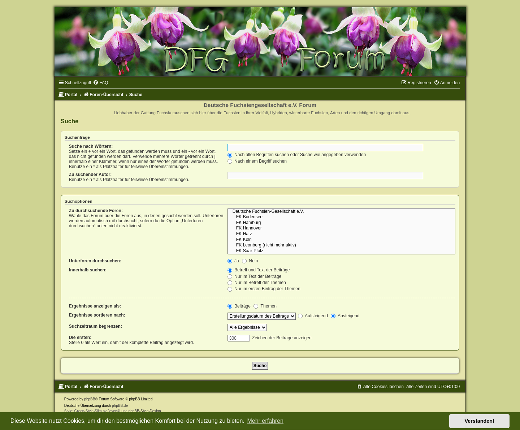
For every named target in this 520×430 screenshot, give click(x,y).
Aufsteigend (313, 315)
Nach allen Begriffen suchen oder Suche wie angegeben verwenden (297, 154)
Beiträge (239, 306)
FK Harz (341, 234)
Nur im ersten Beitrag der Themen (264, 288)
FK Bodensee (341, 217)
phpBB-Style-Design (145, 411)
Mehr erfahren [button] (265, 421)
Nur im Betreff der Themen (257, 282)
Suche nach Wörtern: (91, 146)
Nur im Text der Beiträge (255, 276)
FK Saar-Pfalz (341, 251)
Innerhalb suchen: (88, 269)
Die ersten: (80, 337)
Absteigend (345, 315)
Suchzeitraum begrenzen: (95, 326)
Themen (265, 306)
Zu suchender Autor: (90, 174)
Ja (233, 260)
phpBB (89, 399)
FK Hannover (341, 228)
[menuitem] (100, 82)
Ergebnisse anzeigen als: (95, 306)
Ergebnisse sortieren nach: (97, 315)
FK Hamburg (341, 223)
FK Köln (341, 240)
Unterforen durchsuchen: (95, 260)
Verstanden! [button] (479, 421)
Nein (250, 260)
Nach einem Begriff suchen (257, 161)
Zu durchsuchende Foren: (96, 210)
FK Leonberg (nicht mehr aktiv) (341, 245)
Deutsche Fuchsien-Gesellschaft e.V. (341, 212)
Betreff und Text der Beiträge (259, 269)
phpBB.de (120, 406)
